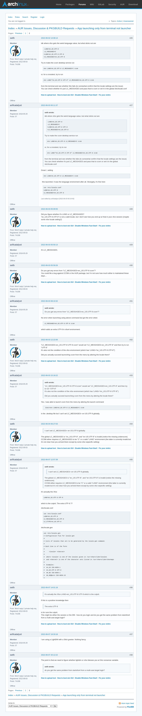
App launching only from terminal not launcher (104, 28)
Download (133, 4)
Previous (18, 33)
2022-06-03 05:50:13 (49, 245)
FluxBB (130, 707)
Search (25, 17)
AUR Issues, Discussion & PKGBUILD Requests (46, 28)
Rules (17, 17)
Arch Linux (15, 4)
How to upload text (48, 95)
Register (34, 17)
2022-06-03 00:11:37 (49, 105)
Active (119, 21)
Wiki (92, 4)
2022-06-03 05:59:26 (49, 265)
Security (112, 4)
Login (42, 17)
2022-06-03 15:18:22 (49, 375)
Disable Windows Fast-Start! (86, 95)
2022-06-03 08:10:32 (49, 301)
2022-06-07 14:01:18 (49, 587)
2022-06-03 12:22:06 (49, 340)
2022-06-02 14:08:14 (49, 38)
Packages (70, 4)
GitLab (101, 4)
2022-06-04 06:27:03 (49, 424)
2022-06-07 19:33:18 (49, 634)
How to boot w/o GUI (65, 95)
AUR (122, 4)
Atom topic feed (127, 703)
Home (58, 4)
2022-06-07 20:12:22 (49, 655)
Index (10, 17)
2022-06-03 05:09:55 (49, 209)
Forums (82, 4)
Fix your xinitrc (105, 95)
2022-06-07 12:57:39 (49, 460)
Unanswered (128, 21)
